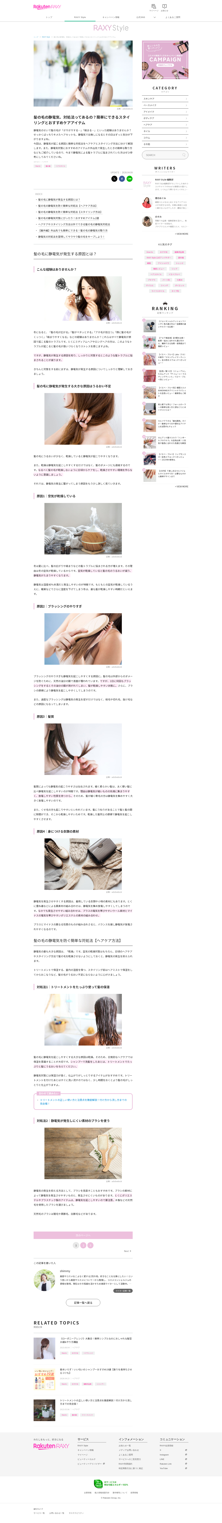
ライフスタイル (157, 291)
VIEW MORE (181, 233)
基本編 (48, 166)
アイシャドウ (163, 263)
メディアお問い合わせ (129, 1450)
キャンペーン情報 (111, 17)
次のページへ (83, 1235)
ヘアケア (45, 162)
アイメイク (149, 111)
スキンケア (149, 98)
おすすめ (75, 1353)
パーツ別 (166, 279)
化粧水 (180, 279)
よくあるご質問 (172, 17)
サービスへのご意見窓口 (130, 1459)
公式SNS (140, 17)
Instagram (164, 1455)
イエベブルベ (174, 274)
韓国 (149, 263)
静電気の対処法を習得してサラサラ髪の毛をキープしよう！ (71, 236)
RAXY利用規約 (125, 1464)
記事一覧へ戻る (83, 1303)
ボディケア (149, 118)
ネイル (147, 131)
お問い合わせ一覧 (56, 1513)
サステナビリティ (76, 1513)
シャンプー (100, 1384)
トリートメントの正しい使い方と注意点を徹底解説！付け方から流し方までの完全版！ (83, 1101)
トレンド (179, 263)
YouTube (164, 1468)
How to (37, 166)
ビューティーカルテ (87, 1459)
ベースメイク (150, 105)
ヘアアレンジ (88, 1353)
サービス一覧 (39, 1513)
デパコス (149, 285)
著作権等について (120, 1493)
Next (127, 1251)
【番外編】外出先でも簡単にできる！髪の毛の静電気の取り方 (73, 230)
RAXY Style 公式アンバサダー (159, 257)
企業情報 (87, 1493)
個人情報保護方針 (102, 1493)
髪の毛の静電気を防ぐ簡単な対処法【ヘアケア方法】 (68, 205)
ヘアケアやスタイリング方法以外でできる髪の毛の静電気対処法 (74, 224)
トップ (49, 17)
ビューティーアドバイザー (90, 1464)
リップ (174, 268)
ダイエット (179, 285)
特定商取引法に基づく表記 (131, 1468)
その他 (147, 144)
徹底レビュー (158, 268)
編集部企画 (87, 1384)
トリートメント (87, 1415)
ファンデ (164, 285)
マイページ (83, 1455)
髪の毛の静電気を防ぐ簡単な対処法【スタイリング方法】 (70, 212)
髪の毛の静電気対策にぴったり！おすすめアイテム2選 (68, 218)
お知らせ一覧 (125, 1445)
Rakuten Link (166, 1464)
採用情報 (134, 1493)
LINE (162, 1459)
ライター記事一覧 (123, 1290)
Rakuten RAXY (47, 7)
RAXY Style (80, 17)
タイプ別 (175, 291)
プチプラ (151, 279)
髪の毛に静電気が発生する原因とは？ (59, 199)
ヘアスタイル (60, 166)
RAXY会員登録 (166, 1445)
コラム (147, 137)
